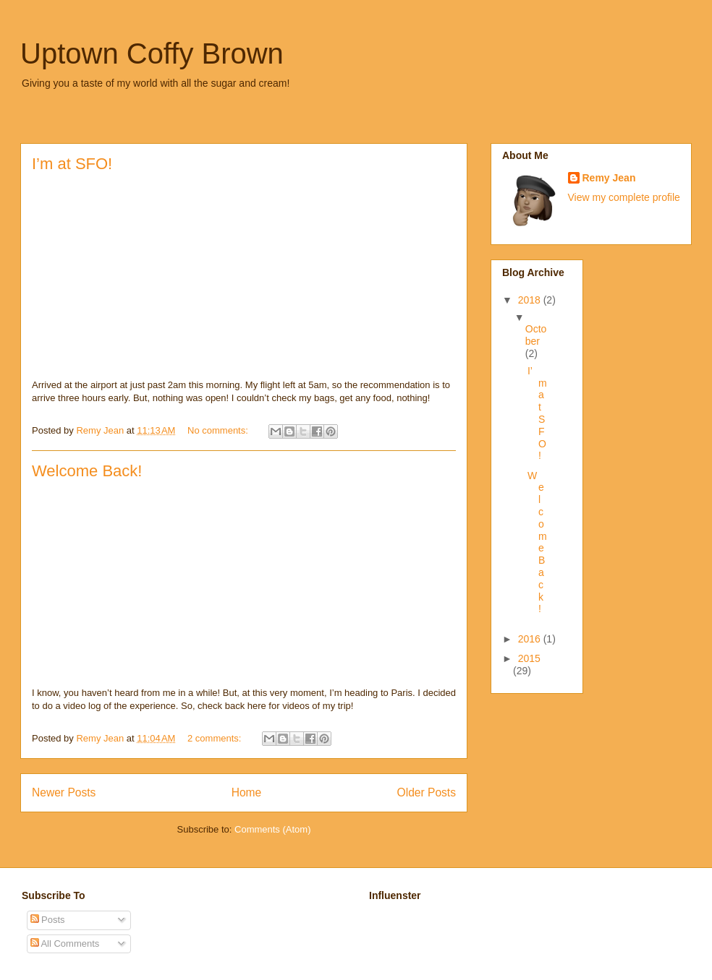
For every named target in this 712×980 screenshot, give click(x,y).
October (536, 335)
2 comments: (215, 738)
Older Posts (426, 792)
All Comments (65, 943)
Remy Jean (609, 178)
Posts (47, 919)
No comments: (218, 430)
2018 (530, 300)
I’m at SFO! (72, 164)
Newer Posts (64, 792)
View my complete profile (624, 197)
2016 (530, 639)
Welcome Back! (87, 471)
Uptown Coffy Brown (152, 53)
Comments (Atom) (272, 829)
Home (247, 792)
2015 (529, 658)
